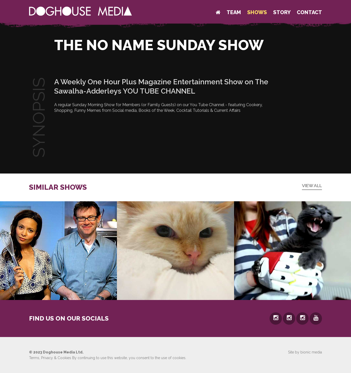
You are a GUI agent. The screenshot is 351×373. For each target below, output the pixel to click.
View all (312, 185)
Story (282, 12)
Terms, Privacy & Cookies (50, 358)
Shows (257, 12)
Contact (309, 12)
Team (234, 12)
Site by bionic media (305, 352)
